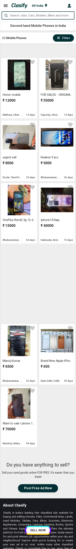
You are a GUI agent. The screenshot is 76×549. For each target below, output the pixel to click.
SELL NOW (38, 530)
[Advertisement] (38, 51)
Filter (63, 38)
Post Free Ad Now (38, 488)
